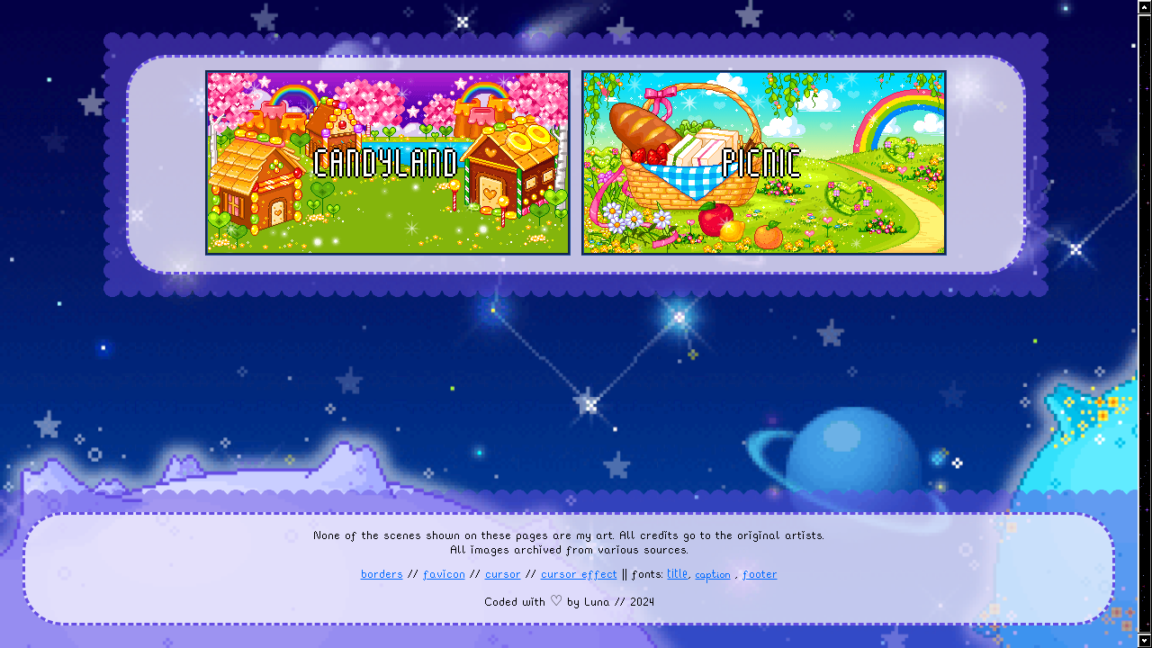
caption (713, 576)
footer (760, 573)
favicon (444, 573)
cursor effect (579, 573)
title (678, 573)
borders (382, 573)
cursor (503, 573)
